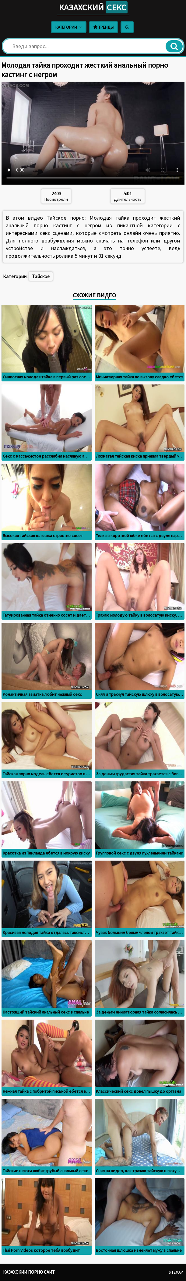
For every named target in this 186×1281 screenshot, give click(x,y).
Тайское (41, 276)
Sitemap (176, 1272)
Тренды (103, 27)
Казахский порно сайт (29, 1272)
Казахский (93, 7)
